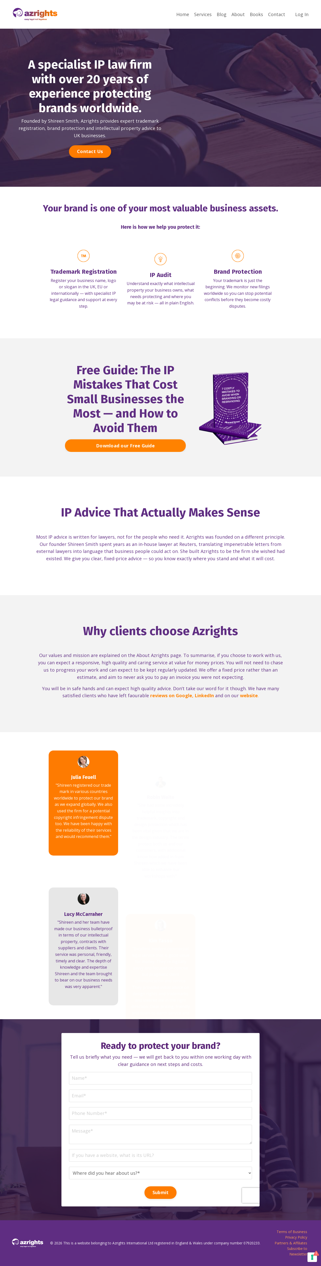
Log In (301, 14)
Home (182, 14)
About (238, 14)
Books (256, 14)
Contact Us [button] (90, 151)
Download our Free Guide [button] (125, 470)
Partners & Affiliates (291, 1243)
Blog (221, 14)
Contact (276, 14)
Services (203, 14)
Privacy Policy (296, 1237)
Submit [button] (160, 1164)
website (249, 720)
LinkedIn (204, 720)
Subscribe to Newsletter (297, 1251)
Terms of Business (292, 1231)
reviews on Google (171, 720)
